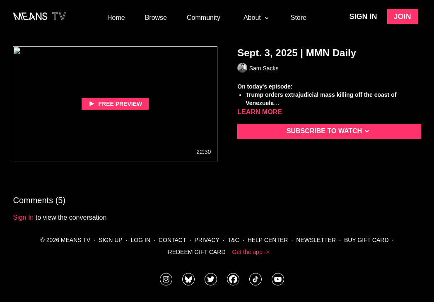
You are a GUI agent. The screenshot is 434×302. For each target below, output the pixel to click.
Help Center (268, 240)
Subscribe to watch (329, 131)
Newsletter (316, 240)
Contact (172, 240)
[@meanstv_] (255, 279)
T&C (233, 240)
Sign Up (111, 240)
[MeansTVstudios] (188, 279)
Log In (140, 240)
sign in (23, 217)
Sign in (363, 16)
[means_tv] (166, 279)
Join (402, 16)
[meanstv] (233, 279)
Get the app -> (251, 252)
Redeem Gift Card (197, 252)
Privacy (206, 240)
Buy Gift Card (366, 240)
